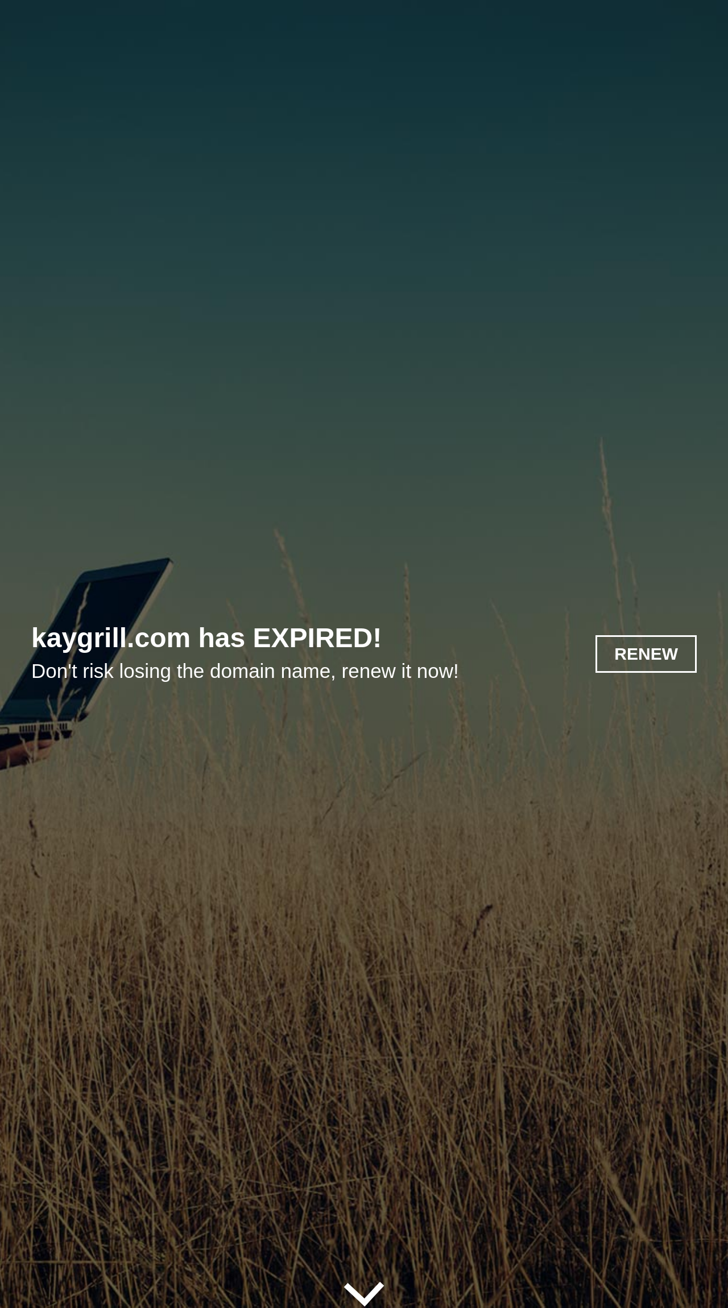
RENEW (646, 653)
